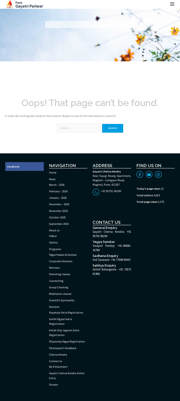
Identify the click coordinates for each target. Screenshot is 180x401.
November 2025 (58, 211)
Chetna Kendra (58, 354)
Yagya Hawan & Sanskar (63, 254)
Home (52, 172)
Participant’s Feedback (62, 348)
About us (54, 230)
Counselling (56, 281)
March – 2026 (57, 184)
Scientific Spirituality (61, 300)
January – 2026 (58, 197)
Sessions (54, 306)
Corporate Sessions (60, 261)
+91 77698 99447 (121, 260)
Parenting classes (59, 274)
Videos (53, 236)
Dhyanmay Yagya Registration (67, 341)
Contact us (55, 361)
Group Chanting (58, 287)
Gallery (53, 242)
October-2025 (57, 217)
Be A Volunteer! (58, 366)
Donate (53, 384)
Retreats (54, 267)
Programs (55, 249)
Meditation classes (60, 293)
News (52, 179)
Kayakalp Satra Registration (66, 312)
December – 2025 (59, 204)
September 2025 (59, 224)
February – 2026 (58, 191)
